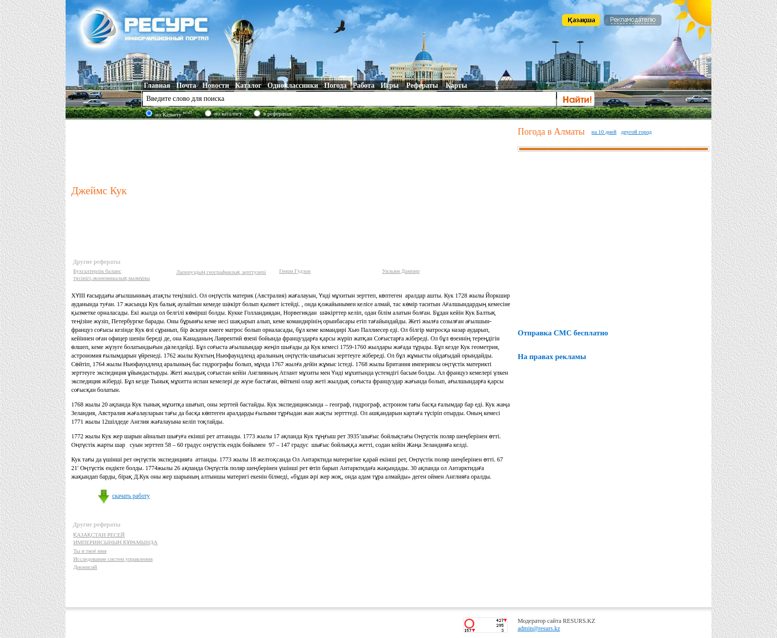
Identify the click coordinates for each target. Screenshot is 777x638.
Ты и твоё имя (89, 551)
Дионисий (85, 567)
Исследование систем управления (112, 559)
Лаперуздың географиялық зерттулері (221, 272)
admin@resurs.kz (539, 628)
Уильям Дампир (401, 271)
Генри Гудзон (295, 271)
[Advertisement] (292, 150)
